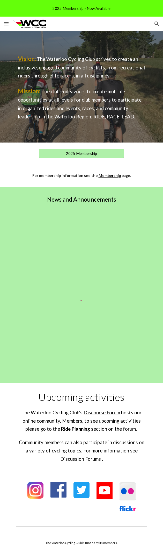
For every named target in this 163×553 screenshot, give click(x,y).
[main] (81, 87)
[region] (81, 8)
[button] (6, 24)
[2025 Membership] (81, 153)
